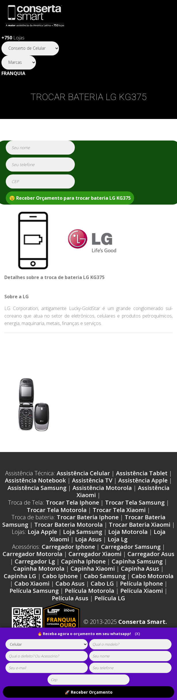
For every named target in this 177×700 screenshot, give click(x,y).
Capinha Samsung (137, 561)
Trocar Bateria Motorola (68, 524)
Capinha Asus (140, 568)
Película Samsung (34, 591)
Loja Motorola (128, 532)
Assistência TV (92, 480)
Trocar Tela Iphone (72, 502)
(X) (137, 633)
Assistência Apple (143, 480)
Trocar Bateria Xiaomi (139, 524)
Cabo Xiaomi (32, 583)
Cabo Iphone (60, 576)
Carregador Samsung (131, 547)
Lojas (12, 37)
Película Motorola (89, 591)
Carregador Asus (150, 554)
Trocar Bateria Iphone (88, 517)
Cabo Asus (70, 583)
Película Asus (70, 598)
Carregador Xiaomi (94, 554)
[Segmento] (30, 48)
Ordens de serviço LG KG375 (47, 342)
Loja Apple (42, 532)
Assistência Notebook (35, 480)
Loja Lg (117, 539)
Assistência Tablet (142, 473)
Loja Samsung (82, 532)
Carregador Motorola (32, 554)
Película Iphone (141, 583)
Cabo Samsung (104, 576)
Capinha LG (20, 576)
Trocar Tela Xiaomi (119, 510)
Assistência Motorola (102, 488)
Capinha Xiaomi (93, 568)
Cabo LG (102, 583)
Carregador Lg (35, 561)
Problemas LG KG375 (125, 342)
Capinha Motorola (38, 568)
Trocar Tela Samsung (135, 502)
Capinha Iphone (83, 561)
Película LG (109, 598)
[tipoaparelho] (46, 644)
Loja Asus (88, 539)
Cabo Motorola (153, 576)
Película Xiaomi (141, 591)
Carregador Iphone (68, 547)
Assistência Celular (83, 473)
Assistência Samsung (36, 488)
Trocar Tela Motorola (57, 510)
